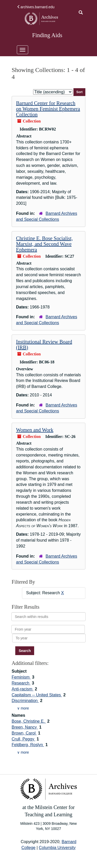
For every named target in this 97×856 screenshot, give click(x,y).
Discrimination (25, 700)
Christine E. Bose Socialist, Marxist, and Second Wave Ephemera (44, 243)
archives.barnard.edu (36, 7)
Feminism (21, 677)
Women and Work (34, 430)
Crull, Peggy (23, 739)
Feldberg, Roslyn (28, 745)
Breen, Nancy (25, 727)
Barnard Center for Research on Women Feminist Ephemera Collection (48, 108)
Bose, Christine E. (29, 721)
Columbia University (57, 847)
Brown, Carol (24, 733)
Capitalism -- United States (37, 695)
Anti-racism (22, 689)
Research (21, 683)
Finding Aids (47, 35)
